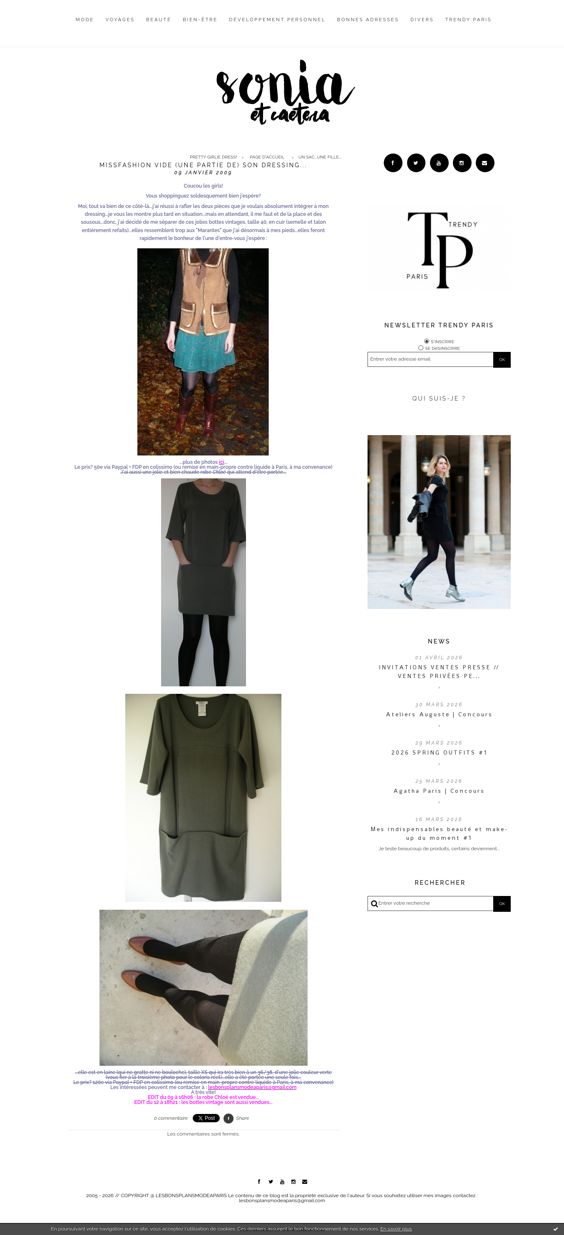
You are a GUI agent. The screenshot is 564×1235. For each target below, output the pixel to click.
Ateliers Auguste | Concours (439, 714)
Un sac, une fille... (320, 157)
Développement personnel (277, 19)
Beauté (158, 19)
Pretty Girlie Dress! (213, 157)
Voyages (120, 19)
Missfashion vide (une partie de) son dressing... (203, 165)
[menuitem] (85, 26)
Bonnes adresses (368, 19)
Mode (85, 19)
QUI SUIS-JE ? (439, 398)
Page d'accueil (267, 157)
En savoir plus (396, 1229)
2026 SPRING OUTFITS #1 (439, 752)
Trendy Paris (468, 19)
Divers (422, 19)
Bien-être (200, 19)
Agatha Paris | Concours (439, 790)
